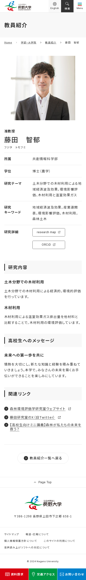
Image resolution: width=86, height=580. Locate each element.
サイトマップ (11, 534)
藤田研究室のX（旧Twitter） (32, 416)
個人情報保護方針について (20, 540)
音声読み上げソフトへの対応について (27, 547)
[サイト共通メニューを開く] (80, 6)
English (54, 8)
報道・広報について (37, 534)
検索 (67, 8)
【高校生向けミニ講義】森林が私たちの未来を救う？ (45, 427)
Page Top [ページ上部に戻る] (45, 482)
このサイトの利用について (59, 540)
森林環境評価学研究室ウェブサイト (37, 408)
